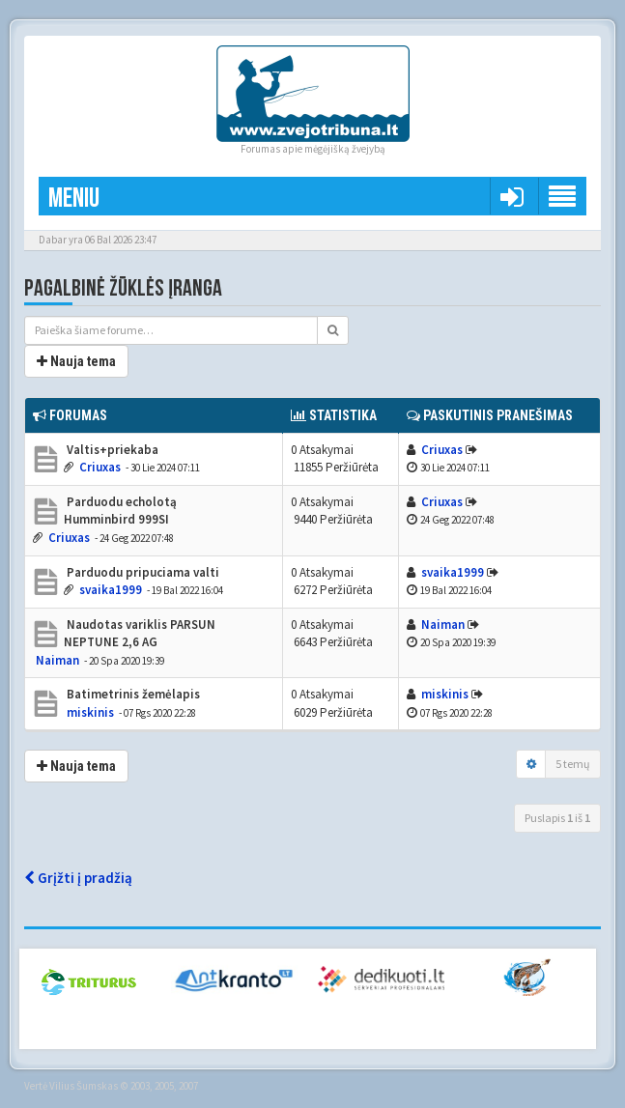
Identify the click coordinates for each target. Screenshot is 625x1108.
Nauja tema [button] (76, 361)
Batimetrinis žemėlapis (132, 694)
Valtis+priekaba (111, 449)
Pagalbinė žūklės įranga (123, 288)
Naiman (57, 660)
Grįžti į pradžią (78, 877)
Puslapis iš (557, 817)
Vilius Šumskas (83, 1086)
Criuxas (100, 467)
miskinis (90, 712)
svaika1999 (110, 590)
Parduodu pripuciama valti (141, 572)
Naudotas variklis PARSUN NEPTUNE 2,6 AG (139, 633)
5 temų (572, 763)
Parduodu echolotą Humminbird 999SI (120, 511)
